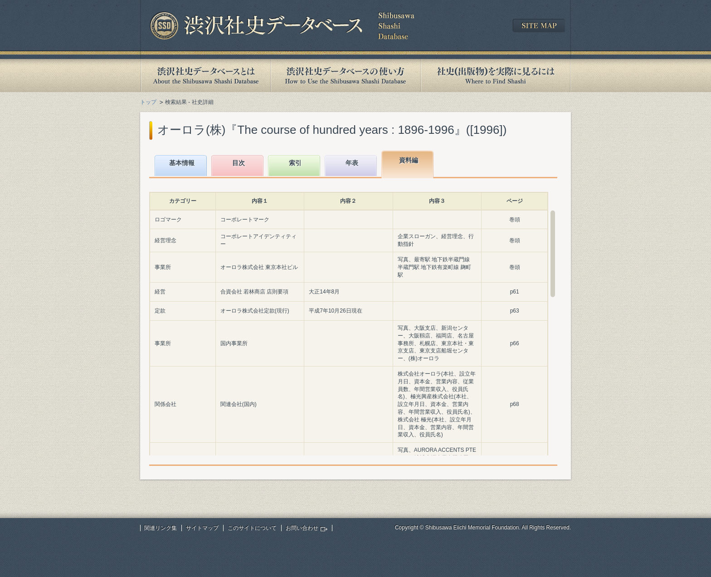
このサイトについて (252, 528)
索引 (295, 162)
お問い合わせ (302, 528)
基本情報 (182, 162)
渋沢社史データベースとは (205, 75)
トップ (148, 102)
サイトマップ (202, 528)
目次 (238, 162)
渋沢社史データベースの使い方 (345, 75)
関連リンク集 (160, 528)
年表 (352, 162)
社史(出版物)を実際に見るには (495, 75)
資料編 (408, 160)
